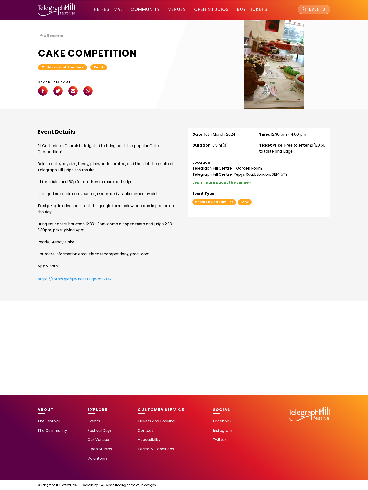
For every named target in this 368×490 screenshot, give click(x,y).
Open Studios (211, 9)
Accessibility (149, 439)
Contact (145, 430)
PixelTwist (105, 485)
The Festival (107, 9)
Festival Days (100, 430)
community (145, 9)
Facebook (222, 421)
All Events (51, 36)
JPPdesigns (148, 485)
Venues (177, 9)
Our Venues (98, 439)
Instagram (222, 430)
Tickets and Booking (156, 421)
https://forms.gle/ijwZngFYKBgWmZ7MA (75, 279)
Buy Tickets (252, 9)
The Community (52, 430)
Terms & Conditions (156, 449)
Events (314, 9)
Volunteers (98, 458)
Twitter (219, 439)
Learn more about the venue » (221, 182)
